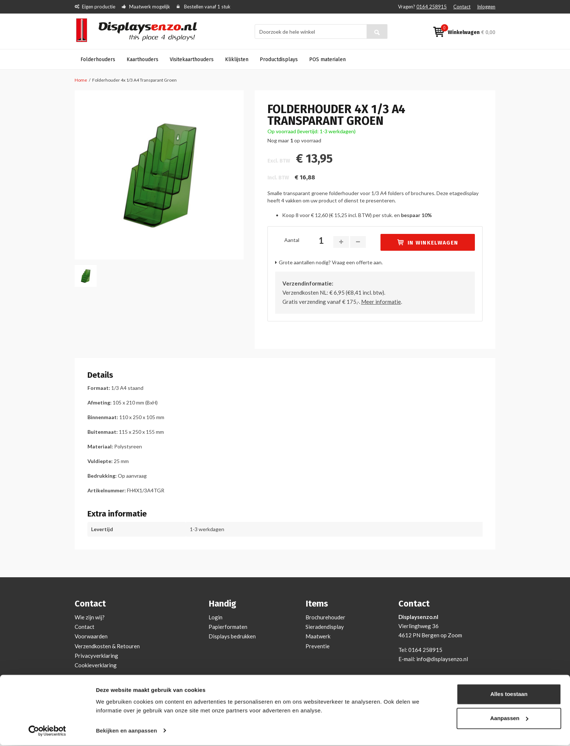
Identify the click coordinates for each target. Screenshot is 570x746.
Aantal (291, 240)
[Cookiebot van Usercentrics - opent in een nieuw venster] (47, 731)
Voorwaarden (91, 636)
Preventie (317, 646)
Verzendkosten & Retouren (107, 646)
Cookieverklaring (96, 665)
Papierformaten (228, 626)
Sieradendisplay (324, 626)
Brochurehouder (325, 617)
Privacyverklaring (96, 655)
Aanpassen (509, 719)
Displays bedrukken (232, 636)
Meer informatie (381, 301)
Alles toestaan (509, 695)
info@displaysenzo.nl (442, 659)
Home (81, 80)
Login (215, 617)
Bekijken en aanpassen (126, 731)
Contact (461, 7)
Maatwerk (317, 636)
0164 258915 (431, 7)
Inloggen (486, 7)
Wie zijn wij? (90, 617)
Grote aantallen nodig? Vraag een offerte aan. (331, 262)
